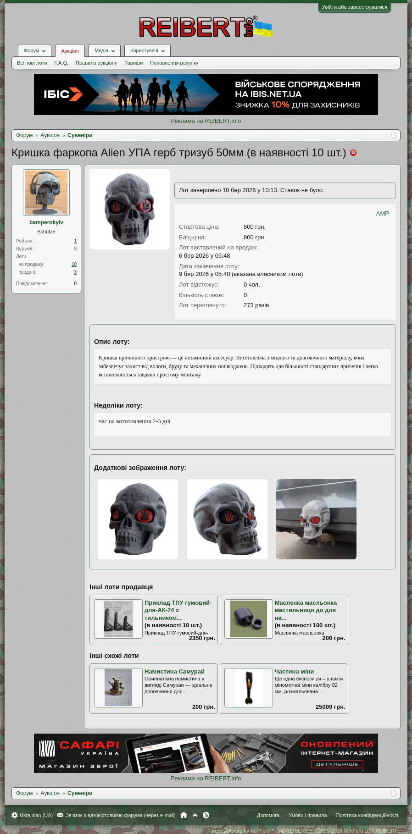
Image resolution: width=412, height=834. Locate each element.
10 (74, 264)
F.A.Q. (61, 63)
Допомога (268, 815)
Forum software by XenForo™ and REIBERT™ (302, 831)
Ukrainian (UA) (36, 815)
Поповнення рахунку (174, 63)
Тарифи (134, 63)
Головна (183, 815)
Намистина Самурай (175, 671)
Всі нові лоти (32, 63)
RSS (206, 815)
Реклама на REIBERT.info (206, 120)
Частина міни (294, 671)
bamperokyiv (46, 222)
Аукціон (69, 51)
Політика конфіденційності (367, 815)
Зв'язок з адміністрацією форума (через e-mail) (121, 815)
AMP (382, 213)
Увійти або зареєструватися (354, 7)
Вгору (195, 815)
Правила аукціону (96, 63)
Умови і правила (308, 815)
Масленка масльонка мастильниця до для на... (306, 610)
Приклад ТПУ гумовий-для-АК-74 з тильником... (178, 610)
